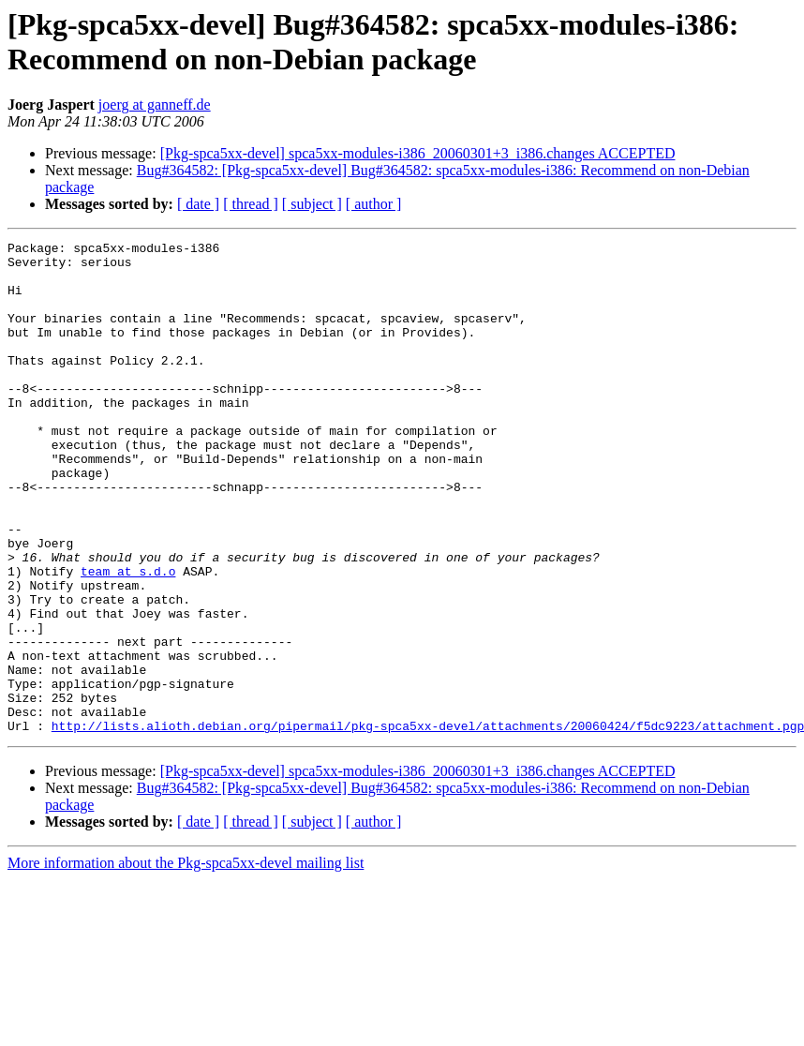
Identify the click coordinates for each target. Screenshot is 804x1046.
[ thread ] (250, 204)
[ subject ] (312, 204)
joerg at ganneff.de (154, 104)
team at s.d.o (128, 638)
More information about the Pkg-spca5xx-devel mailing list (185, 961)
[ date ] (198, 204)
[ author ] (374, 204)
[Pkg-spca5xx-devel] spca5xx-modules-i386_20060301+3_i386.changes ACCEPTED (418, 153)
